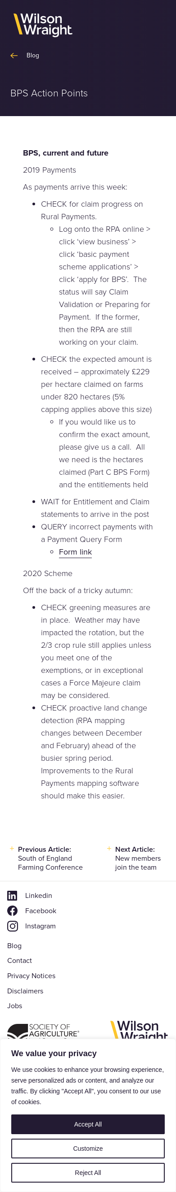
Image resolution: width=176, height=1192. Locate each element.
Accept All (88, 1124)
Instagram (40, 926)
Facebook (40, 911)
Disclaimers (25, 991)
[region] (88, 1115)
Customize (88, 1148)
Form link (75, 552)
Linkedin (38, 895)
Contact (19, 960)
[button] (154, 26)
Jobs (14, 1006)
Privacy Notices (31, 976)
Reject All (88, 1172)
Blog (14, 946)
